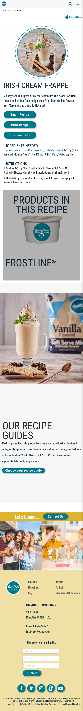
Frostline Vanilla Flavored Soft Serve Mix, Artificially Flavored (33, 150)
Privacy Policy (11, 703)
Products (32, 582)
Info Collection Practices (46, 703)
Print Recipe (20, 125)
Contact (59, 587)
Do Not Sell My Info (27, 703)
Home (6, 10)
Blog (30, 593)
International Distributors (67, 593)
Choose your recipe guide (23, 470)
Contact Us (56, 516)
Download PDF (20, 135)
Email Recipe (20, 114)
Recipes (17, 10)
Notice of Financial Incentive (69, 703)
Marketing (33, 587)
